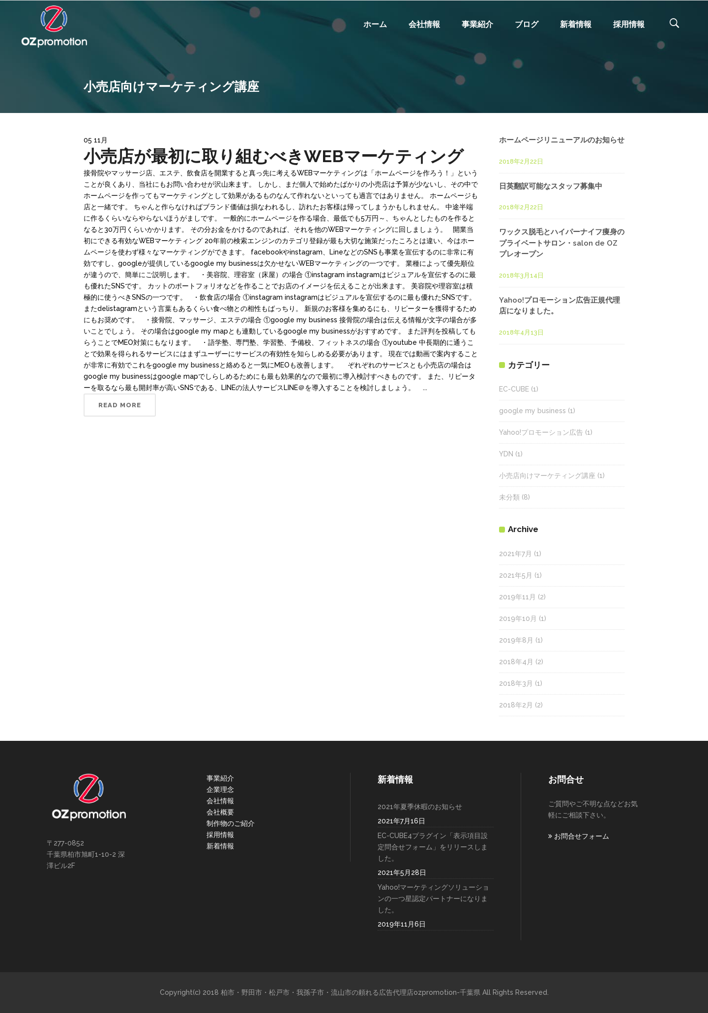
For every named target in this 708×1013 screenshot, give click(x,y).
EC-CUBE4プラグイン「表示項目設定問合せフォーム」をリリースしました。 (433, 847)
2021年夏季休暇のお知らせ (420, 807)
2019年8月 (516, 640)
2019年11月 (517, 597)
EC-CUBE (514, 389)
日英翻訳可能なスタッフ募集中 (550, 186)
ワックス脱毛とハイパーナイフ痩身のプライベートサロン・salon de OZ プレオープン (561, 242)
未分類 (509, 497)
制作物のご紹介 (230, 823)
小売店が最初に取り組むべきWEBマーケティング (274, 156)
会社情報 (220, 801)
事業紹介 (220, 778)
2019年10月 (518, 618)
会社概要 (220, 812)
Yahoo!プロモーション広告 (541, 432)
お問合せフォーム (578, 836)
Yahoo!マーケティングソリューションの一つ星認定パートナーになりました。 (433, 898)
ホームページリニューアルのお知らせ (561, 140)
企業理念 (220, 789)
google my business (532, 411)
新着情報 (220, 846)
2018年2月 (516, 705)
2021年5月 (515, 575)
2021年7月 (515, 554)
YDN (506, 454)
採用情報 (220, 835)
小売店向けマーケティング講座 (547, 475)
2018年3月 (516, 683)
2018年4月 (516, 662)
